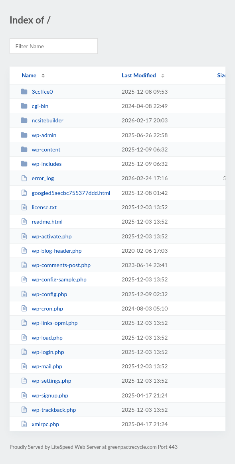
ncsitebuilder (42, 120)
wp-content (40, 149)
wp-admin (38, 135)
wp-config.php (44, 294)
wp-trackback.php (48, 409)
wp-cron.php (42, 308)
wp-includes (41, 163)
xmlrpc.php (40, 424)
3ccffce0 (37, 91)
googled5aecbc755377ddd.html (65, 192)
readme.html (42, 221)
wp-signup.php (44, 395)
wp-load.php (42, 337)
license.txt (39, 207)
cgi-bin (34, 105)
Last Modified (139, 75)
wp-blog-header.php (51, 250)
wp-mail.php (41, 366)
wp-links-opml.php (49, 322)
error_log (37, 178)
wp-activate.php (46, 236)
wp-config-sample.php (54, 279)
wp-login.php (42, 351)
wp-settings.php (46, 380)
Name (29, 75)
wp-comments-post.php (56, 264)
